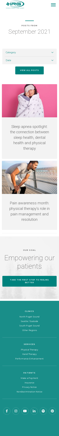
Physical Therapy (29, 350)
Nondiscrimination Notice (29, 392)
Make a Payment (29, 378)
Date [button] (8, 60)
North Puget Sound (29, 317)
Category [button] (11, 52)
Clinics (29, 311)
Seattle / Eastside (29, 321)
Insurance (29, 383)
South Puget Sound (29, 326)
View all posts (29, 70)
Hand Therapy (29, 354)
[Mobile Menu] (53, 4)
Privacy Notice (29, 387)
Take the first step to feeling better (29, 281)
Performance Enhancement (29, 359)
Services (29, 344)
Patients (29, 373)
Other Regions (29, 330)
